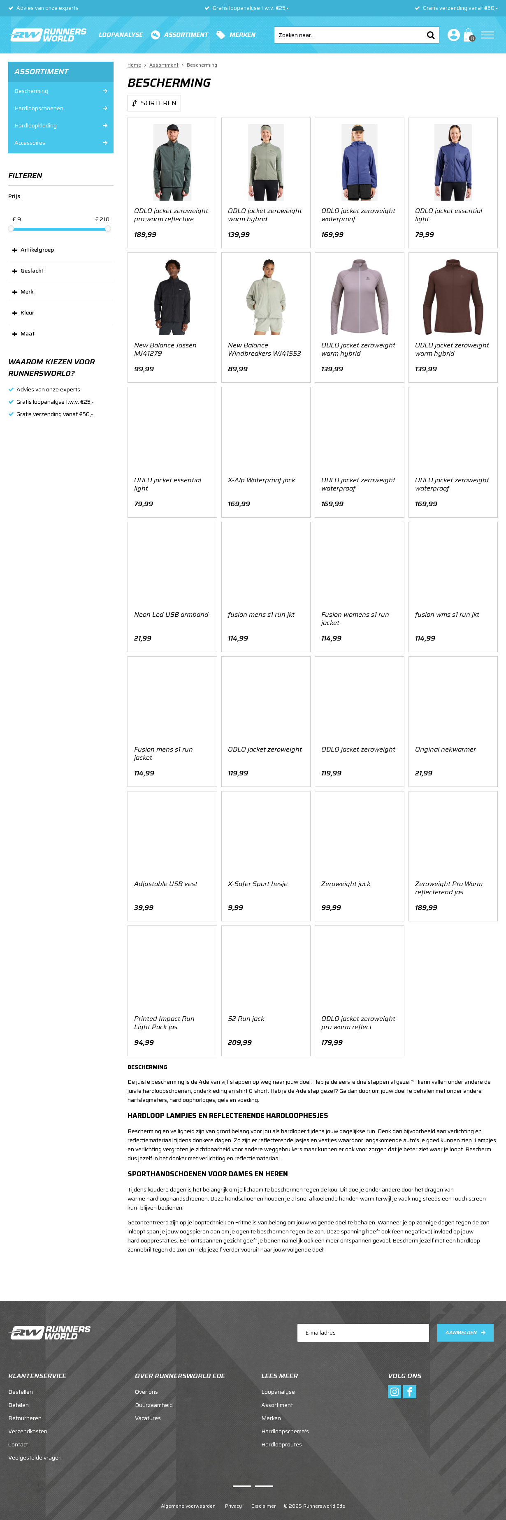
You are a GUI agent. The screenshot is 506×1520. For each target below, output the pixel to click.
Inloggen (452, 34)
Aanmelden (461, 1324)
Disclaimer (263, 1498)
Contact (18, 1436)
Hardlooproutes (281, 1436)
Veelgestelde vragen (35, 1449)
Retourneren (25, 1410)
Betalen (18, 1397)
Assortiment (186, 35)
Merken (242, 35)
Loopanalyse (121, 35)
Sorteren (158, 103)
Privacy (233, 1498)
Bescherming (31, 90)
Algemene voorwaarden (188, 1498)
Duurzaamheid (154, 1397)
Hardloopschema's (285, 1423)
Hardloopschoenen (38, 108)
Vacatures (148, 1410)
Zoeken (430, 35)
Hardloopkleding (35, 125)
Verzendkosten (27, 1423)
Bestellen (20, 1383)
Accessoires (29, 142)
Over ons (146, 1383)
